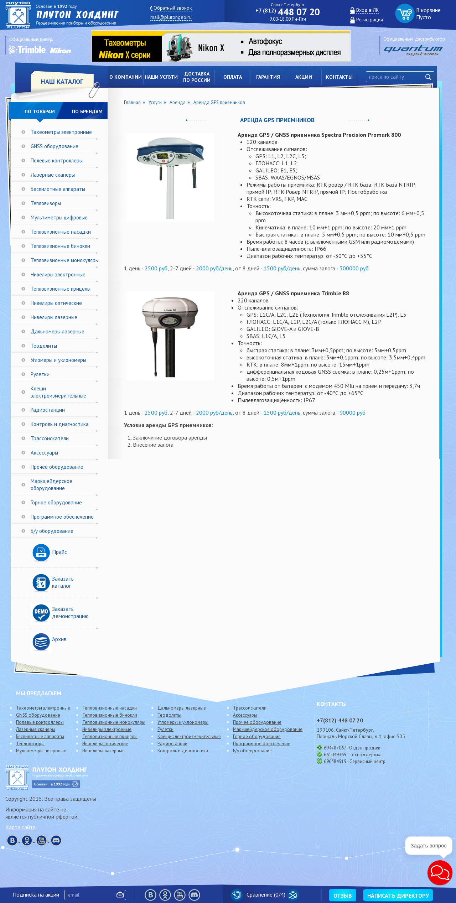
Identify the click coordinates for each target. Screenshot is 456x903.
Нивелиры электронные (58, 274)
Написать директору (398, 895)
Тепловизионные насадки (61, 231)
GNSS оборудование (54, 146)
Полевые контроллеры (57, 160)
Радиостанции (48, 409)
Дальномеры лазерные (57, 331)
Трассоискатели (50, 438)
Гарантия (268, 77)
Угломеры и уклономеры (58, 360)
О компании (125, 77)
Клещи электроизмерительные (58, 392)
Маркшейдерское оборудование (51, 485)
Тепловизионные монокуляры (65, 260)
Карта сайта (20, 827)
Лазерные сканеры (53, 174)
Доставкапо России (197, 77)
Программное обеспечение (62, 516)
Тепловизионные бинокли (60, 246)
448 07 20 (287, 12)
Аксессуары (44, 452)
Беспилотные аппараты (58, 189)
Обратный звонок (173, 8)
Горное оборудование (56, 502)
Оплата (232, 77)
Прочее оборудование (57, 466)
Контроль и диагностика (60, 424)
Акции (303, 77)
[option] (226, 46)
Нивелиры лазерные (54, 317)
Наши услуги (161, 77)
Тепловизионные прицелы (60, 288)
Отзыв (342, 895)
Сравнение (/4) (257, 894)
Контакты (339, 77)
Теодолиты (44, 345)
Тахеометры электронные (61, 132)
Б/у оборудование (52, 531)
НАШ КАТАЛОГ (62, 81)
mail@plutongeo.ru (171, 17)
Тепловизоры (46, 203)
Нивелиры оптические (56, 303)
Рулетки (40, 374)
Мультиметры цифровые (59, 217)
